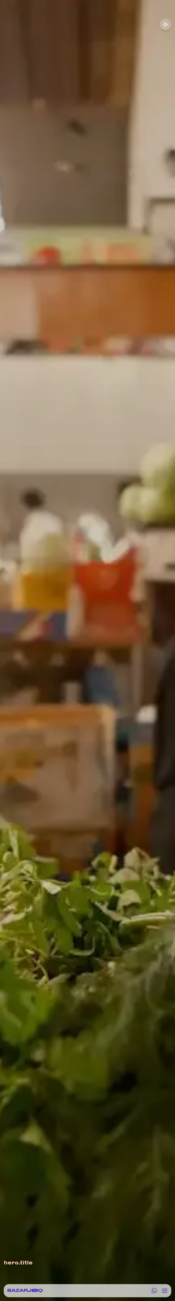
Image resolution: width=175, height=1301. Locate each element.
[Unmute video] (165, 24)
